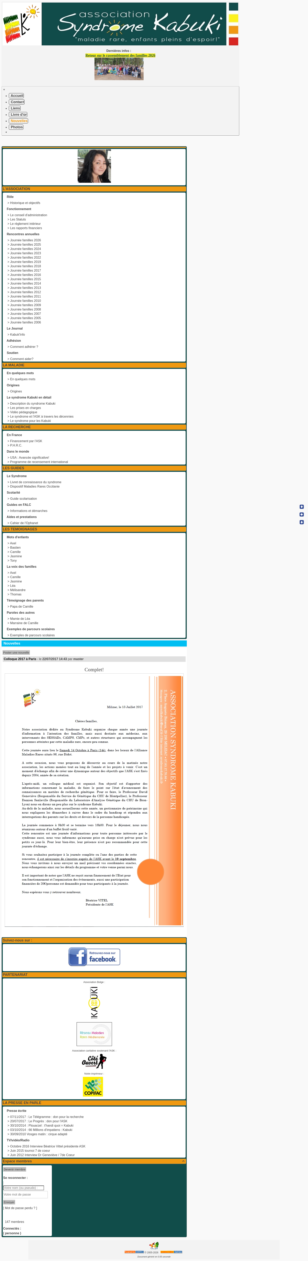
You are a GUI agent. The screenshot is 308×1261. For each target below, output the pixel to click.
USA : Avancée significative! (29, 457)
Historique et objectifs (25, 203)
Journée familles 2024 (25, 249)
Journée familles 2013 (25, 287)
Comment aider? (21, 359)
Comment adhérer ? (24, 346)
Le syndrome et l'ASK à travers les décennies (41, 416)
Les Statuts (18, 219)
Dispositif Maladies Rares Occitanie (35, 486)
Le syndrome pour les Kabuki (30, 420)
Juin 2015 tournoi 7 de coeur (30, 1150)
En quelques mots (22, 379)
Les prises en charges (25, 408)
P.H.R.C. (16, 445)
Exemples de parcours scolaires (32, 635)
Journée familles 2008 (25, 309)
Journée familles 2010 (25, 300)
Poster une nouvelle (16, 652)
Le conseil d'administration (28, 215)
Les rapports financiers (26, 228)
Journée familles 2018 (25, 266)
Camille (15, 552)
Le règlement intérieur (25, 223)
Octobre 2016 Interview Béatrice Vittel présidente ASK (47, 1146)
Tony (13, 560)
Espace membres (94, 1161)
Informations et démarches (28, 510)
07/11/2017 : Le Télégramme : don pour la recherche (47, 1117)
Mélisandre (18, 590)
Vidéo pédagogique (23, 412)
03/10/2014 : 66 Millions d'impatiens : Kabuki (41, 1130)
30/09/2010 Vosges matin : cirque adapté (38, 1134)
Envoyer (9, 1202)
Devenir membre (15, 1169)
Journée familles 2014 (25, 283)
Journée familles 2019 (25, 262)
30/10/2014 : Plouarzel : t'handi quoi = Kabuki (41, 1125)
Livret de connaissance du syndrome (35, 482)
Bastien (15, 547)
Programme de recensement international (39, 462)
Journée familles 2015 (25, 279)
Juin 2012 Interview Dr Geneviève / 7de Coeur (42, 1155)
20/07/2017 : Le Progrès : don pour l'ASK (38, 1121)
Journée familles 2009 (25, 305)
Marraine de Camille (24, 623)
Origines (16, 391)
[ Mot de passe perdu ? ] (20, 1208)
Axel (13, 543)
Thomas (16, 594)
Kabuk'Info (17, 334)
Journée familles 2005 (25, 318)
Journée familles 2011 (25, 296)
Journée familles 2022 (25, 257)
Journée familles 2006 (25, 322)
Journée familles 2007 (25, 313)
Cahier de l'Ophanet (24, 523)
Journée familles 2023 (25, 253)
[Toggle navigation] (4, 89)
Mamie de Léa (20, 618)
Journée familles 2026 (25, 240)
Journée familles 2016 (25, 274)
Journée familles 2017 (25, 270)
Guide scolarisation (23, 498)
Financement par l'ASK (26, 441)
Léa (13, 585)
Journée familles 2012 (25, 292)
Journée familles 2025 (25, 244)
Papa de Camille (21, 606)
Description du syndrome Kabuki (32, 403)
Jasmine (16, 556)
